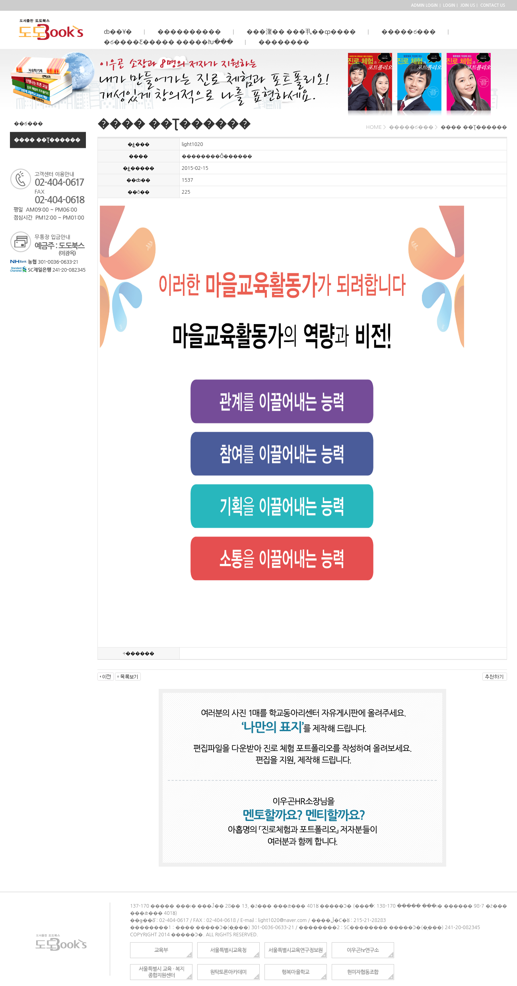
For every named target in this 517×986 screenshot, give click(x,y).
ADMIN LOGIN (424, 5)
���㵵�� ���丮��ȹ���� (304, 32)
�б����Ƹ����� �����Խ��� (171, 42)
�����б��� (411, 32)
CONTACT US (492, 5)
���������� (192, 32)
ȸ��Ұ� (121, 32)
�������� (287, 42)
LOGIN (449, 5)
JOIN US (468, 5)
